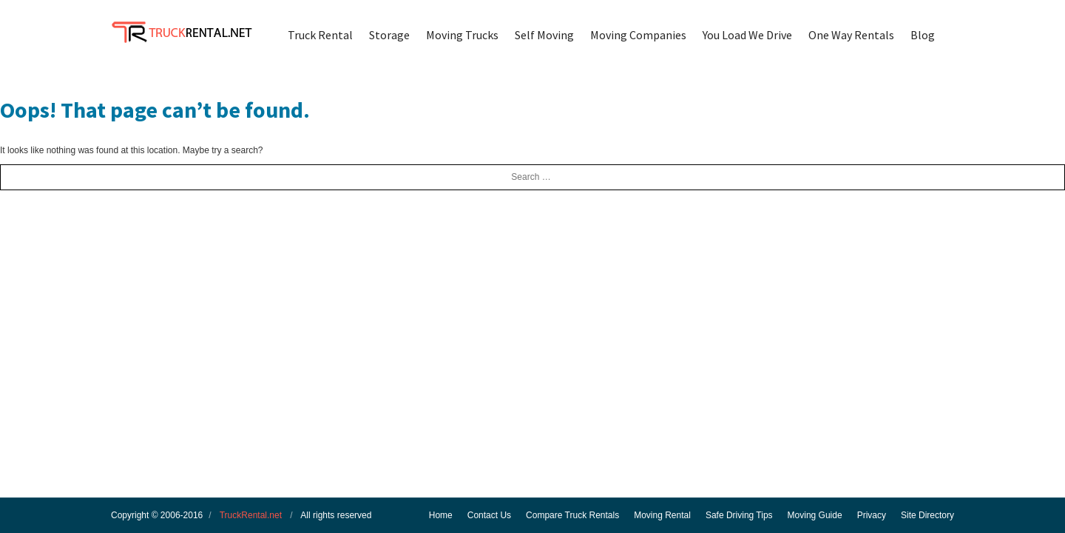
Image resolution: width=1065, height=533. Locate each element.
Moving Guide (815, 515)
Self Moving (544, 34)
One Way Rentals (851, 34)
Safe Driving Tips (739, 515)
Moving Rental (662, 515)
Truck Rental (320, 34)
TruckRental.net (251, 515)
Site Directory (927, 515)
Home (441, 515)
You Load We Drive (747, 34)
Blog (922, 34)
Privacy (871, 515)
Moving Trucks (462, 34)
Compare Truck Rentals (572, 515)
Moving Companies (638, 34)
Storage (389, 34)
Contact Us (489, 515)
